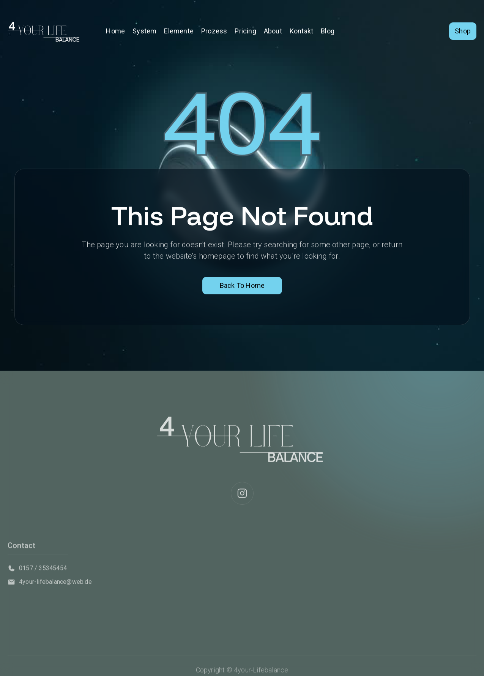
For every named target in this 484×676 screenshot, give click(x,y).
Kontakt (301, 31)
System (144, 31)
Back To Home (241, 286)
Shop (463, 31)
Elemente (179, 31)
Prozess (214, 31)
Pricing (245, 31)
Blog (327, 31)
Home (115, 31)
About (273, 31)
